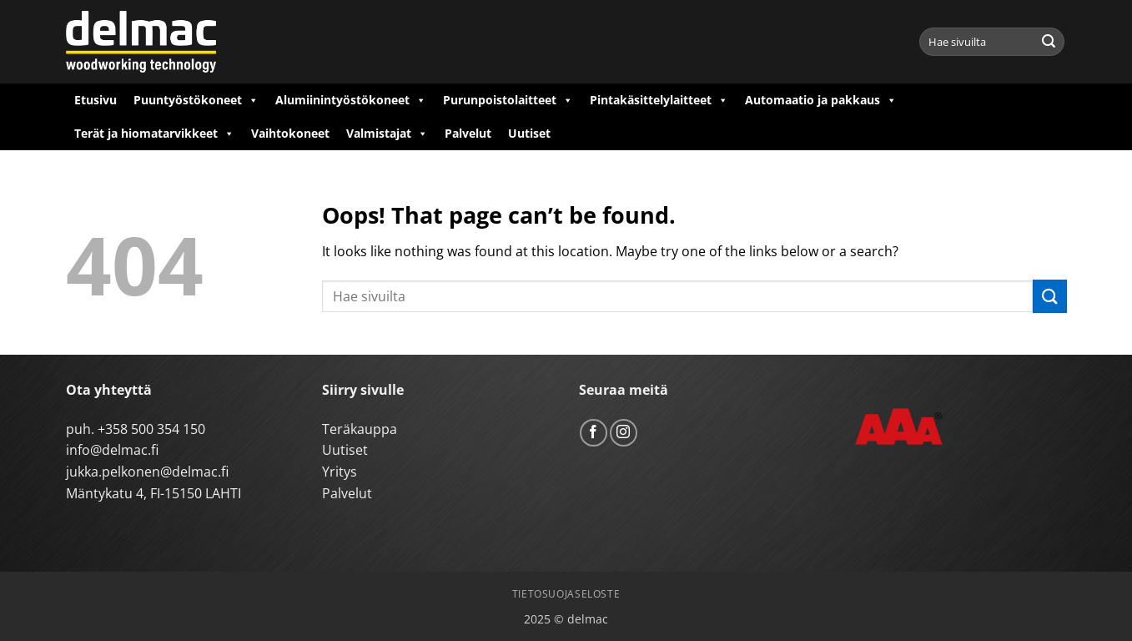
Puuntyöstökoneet (196, 100)
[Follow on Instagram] (623, 433)
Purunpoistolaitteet (508, 100)
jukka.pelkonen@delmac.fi (147, 471)
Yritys (339, 471)
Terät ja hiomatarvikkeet (154, 133)
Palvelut (468, 133)
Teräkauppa (359, 429)
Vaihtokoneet (290, 133)
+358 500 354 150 (151, 429)
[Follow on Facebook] (593, 433)
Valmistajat (387, 133)
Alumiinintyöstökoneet (350, 100)
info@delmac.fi (112, 450)
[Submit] (1048, 42)
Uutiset (529, 133)
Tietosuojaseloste (566, 594)
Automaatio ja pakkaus (821, 100)
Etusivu (95, 100)
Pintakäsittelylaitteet (659, 100)
